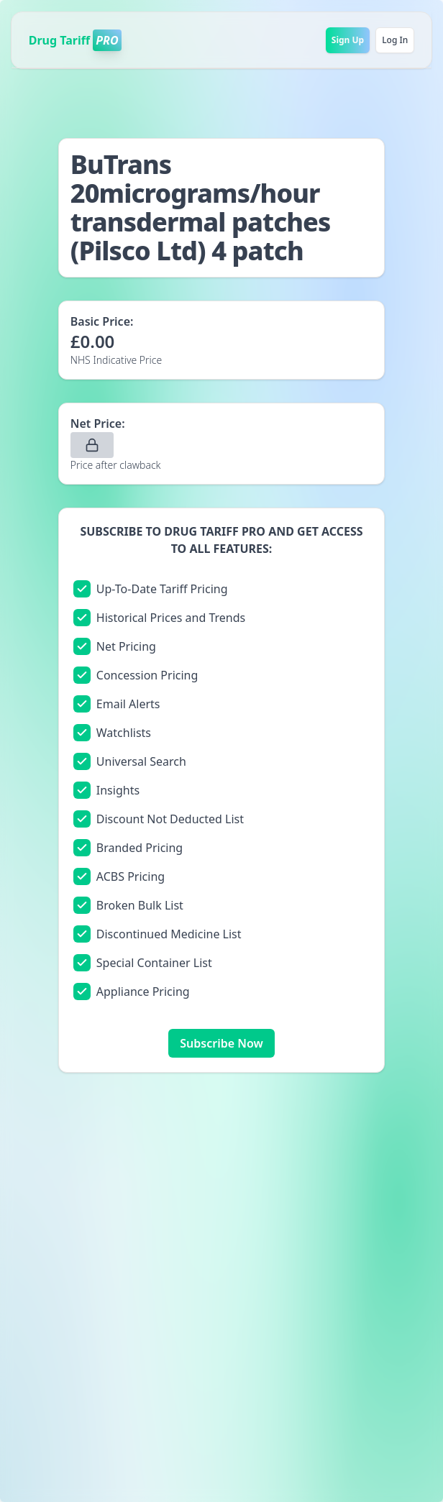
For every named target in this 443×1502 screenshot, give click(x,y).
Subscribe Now (221, 1043)
